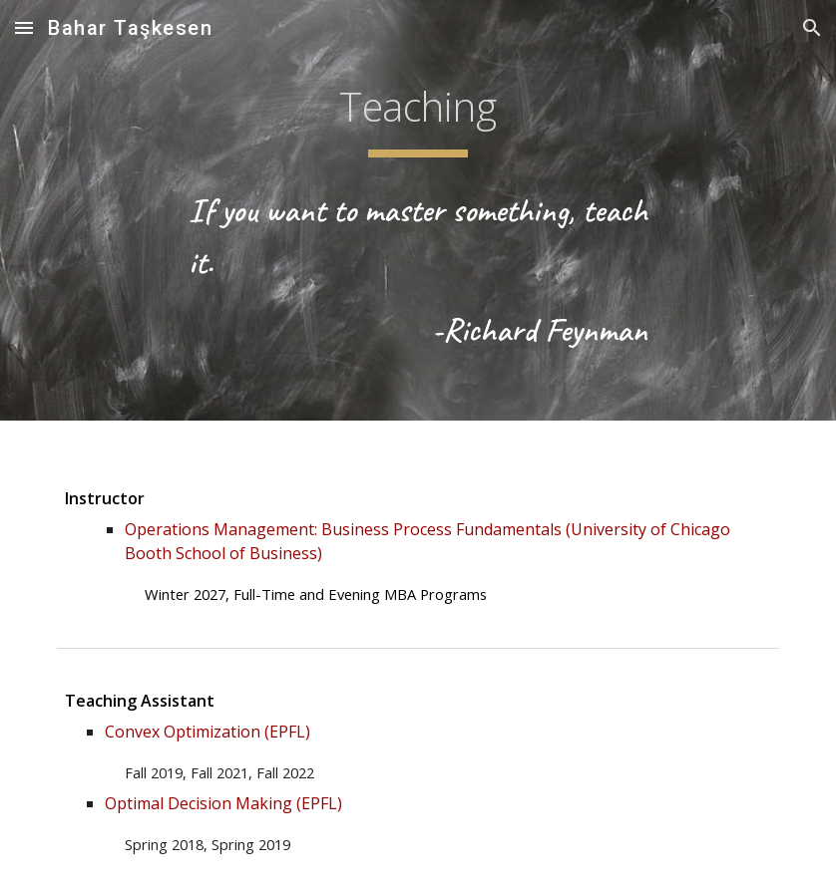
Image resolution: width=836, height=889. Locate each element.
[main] (418, 110)
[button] (24, 27)
